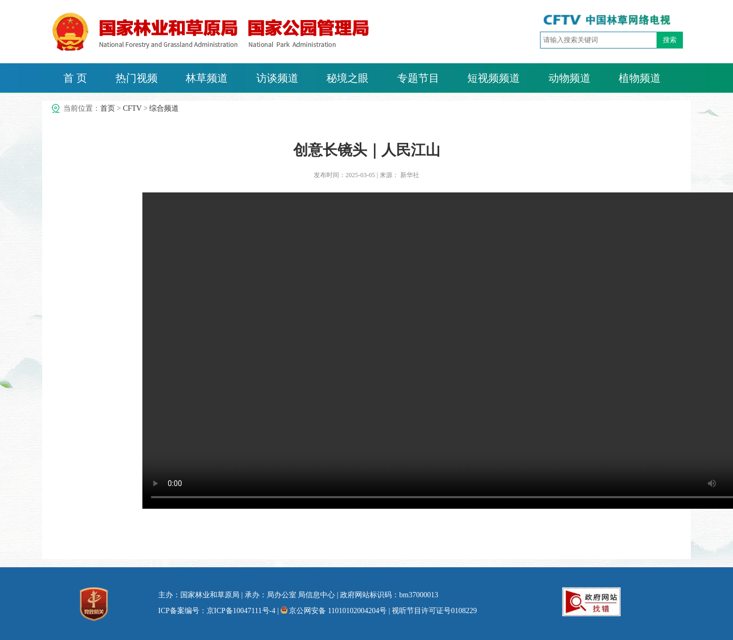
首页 (107, 108)
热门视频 (136, 78)
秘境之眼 (347, 78)
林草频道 (207, 78)
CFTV (132, 108)
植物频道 (640, 78)
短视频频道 (493, 78)
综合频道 (164, 108)
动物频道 (569, 78)
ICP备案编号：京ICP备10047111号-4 (216, 611)
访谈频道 (277, 78)
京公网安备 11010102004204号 (334, 611)
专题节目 (418, 78)
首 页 (75, 78)
